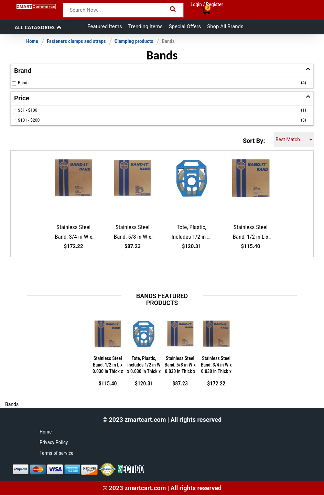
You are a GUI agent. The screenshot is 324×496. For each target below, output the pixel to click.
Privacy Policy (54, 442)
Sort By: (254, 140)
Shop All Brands (225, 26)
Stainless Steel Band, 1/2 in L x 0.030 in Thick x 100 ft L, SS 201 (251, 233)
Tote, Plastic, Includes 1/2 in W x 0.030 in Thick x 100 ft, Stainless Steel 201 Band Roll (191, 233)
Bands (168, 41)
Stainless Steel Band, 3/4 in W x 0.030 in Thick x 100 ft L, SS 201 (73, 233)
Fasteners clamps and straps (76, 41)
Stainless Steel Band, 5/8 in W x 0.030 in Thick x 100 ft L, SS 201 (132, 233)
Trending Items (145, 26)
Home (32, 41)
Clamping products (134, 41)
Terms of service (56, 453)
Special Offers (185, 26)
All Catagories (35, 27)
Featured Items (104, 26)
